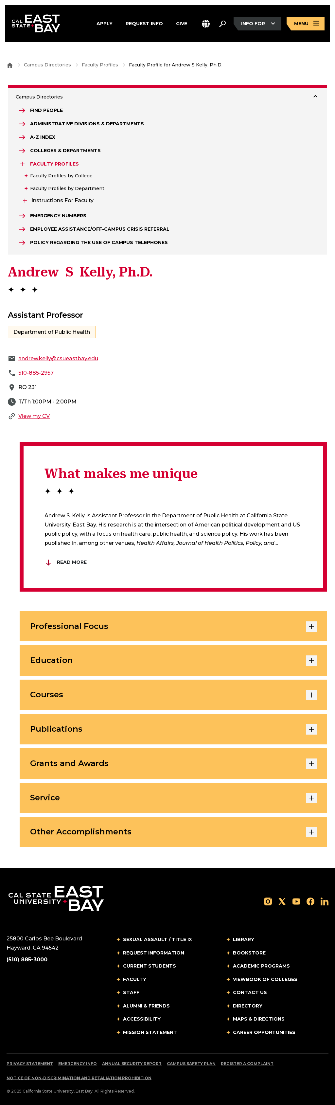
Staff (131, 992)
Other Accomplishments (173, 832)
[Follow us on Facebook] (310, 901)
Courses (173, 695)
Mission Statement (150, 1032)
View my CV (34, 416)
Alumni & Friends (146, 1006)
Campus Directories (47, 65)
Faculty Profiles (100, 65)
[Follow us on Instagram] (268, 901)
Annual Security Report (132, 1063)
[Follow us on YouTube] (296, 901)
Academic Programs (261, 966)
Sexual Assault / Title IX (157, 939)
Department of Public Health (51, 332)
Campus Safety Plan (191, 1063)
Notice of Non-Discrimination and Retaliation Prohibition (79, 1078)
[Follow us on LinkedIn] (324, 901)
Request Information (153, 953)
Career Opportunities (264, 1032)
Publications (173, 729)
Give (181, 24)
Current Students (149, 966)
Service (173, 798)
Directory (247, 1006)
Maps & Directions (259, 1019)
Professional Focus (173, 626)
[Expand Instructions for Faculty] (24, 200)
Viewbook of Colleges (265, 979)
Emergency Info (77, 1063)
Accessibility (142, 1019)
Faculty (134, 979)
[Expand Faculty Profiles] (22, 163)
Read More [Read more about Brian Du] (65, 562)
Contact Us (250, 992)
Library (243, 939)
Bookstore (249, 953)
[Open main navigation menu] (306, 24)
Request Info (144, 24)
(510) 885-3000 (27, 959)
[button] (205, 23)
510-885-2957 (36, 373)
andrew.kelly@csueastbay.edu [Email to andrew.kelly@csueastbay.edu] (58, 358)
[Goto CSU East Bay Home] (10, 64)
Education (173, 660)
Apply (105, 24)
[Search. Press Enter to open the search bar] (222, 23)
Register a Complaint (247, 1063)
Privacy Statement (30, 1063)
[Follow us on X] (282, 901)
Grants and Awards (173, 763)
